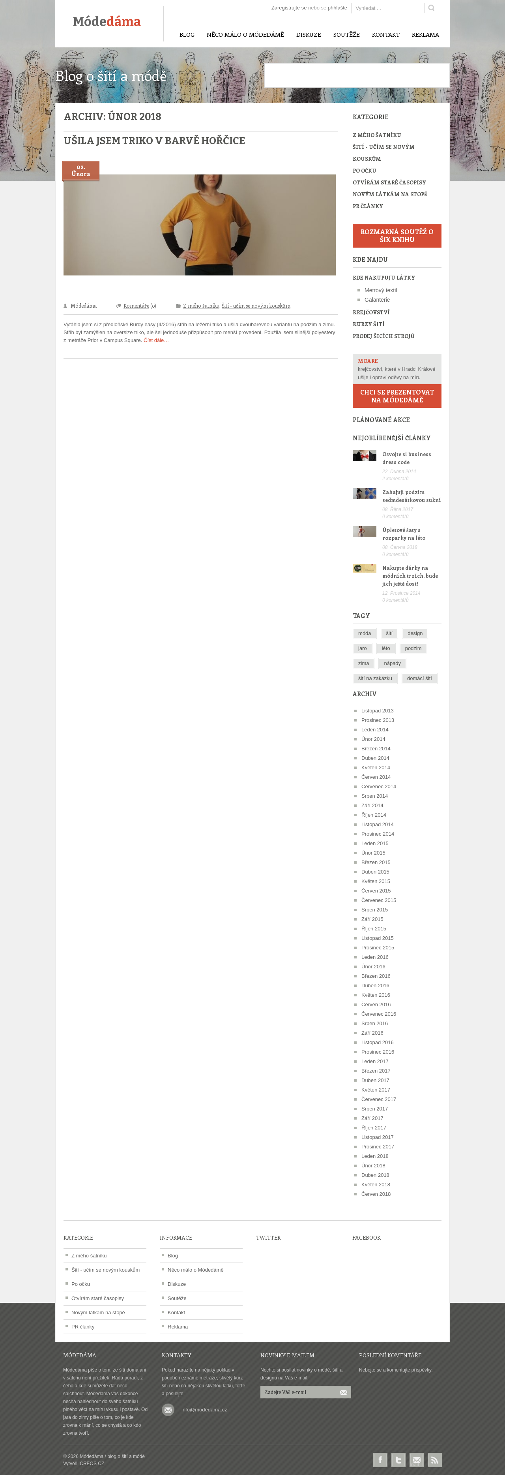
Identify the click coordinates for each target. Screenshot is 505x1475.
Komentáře (136, 305)
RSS (435, 1460)
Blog (173, 1256)
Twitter (398, 1460)
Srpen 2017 (374, 1109)
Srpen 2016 (374, 1023)
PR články (368, 206)
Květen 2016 (375, 995)
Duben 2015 (375, 872)
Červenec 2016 (378, 1014)
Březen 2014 (376, 749)
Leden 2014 (375, 730)
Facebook (380, 1460)
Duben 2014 (375, 758)
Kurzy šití (369, 324)
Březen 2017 (376, 1071)
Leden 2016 (375, 957)
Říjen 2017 (373, 1128)
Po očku (364, 170)
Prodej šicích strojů (383, 336)
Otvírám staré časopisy (389, 182)
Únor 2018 (373, 1166)
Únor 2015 (373, 853)
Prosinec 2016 (377, 1052)
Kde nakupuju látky (384, 277)
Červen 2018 (376, 1194)
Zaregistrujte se (289, 8)
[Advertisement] (357, 75)
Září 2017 (372, 1118)
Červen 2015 (376, 891)
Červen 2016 (376, 1004)
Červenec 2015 (378, 900)
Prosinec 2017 (377, 1147)
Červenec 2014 (378, 786)
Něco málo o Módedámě (196, 1270)
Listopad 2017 (377, 1137)
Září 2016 (372, 1033)
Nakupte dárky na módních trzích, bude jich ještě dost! (410, 575)
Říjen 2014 (373, 815)
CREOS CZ (92, 1463)
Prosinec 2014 (377, 834)
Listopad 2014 (377, 824)
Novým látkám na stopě (390, 194)
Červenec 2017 (378, 1099)
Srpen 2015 (374, 910)
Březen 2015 (376, 862)
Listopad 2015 (377, 938)
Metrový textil (381, 290)
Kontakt (176, 1312)
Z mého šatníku (201, 305)
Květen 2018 (375, 1185)
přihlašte (337, 8)
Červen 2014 (376, 777)
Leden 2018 (375, 1156)
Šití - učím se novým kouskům (256, 305)
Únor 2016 (373, 967)
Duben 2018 (375, 1175)
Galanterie (377, 300)
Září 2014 (372, 805)
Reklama (178, 1327)
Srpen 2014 (374, 796)
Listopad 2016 (377, 1042)
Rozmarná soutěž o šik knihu (397, 235)
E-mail (417, 1460)
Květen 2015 (375, 881)
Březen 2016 (376, 976)
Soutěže (177, 1298)
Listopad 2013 (377, 711)
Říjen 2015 (373, 929)
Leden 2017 (375, 1061)
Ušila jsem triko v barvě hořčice (154, 141)
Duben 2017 (375, 1080)
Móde (107, 22)
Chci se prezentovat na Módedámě (397, 396)
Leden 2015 (375, 843)
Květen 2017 (375, 1090)
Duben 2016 (375, 985)
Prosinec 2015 (377, 948)
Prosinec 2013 (377, 720)
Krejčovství (371, 312)
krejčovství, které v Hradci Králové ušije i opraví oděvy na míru (397, 368)
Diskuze (177, 1284)
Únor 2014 (373, 739)
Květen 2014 (375, 767)
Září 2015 (372, 919)
